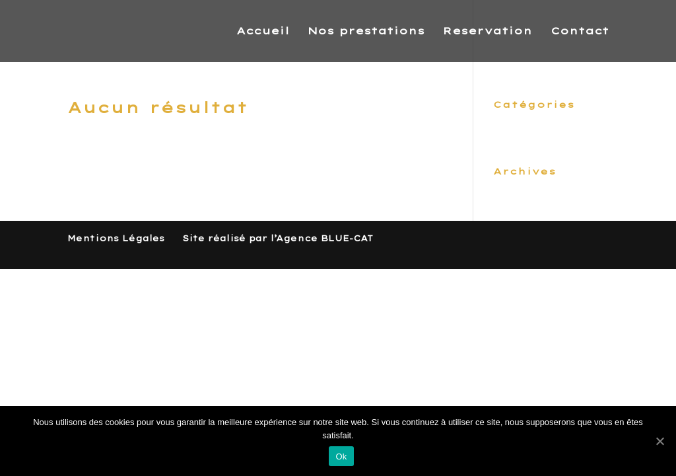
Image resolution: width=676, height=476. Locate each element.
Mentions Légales (115, 238)
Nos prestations (366, 31)
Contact (580, 31)
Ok (341, 456)
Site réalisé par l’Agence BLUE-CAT (277, 238)
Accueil (262, 31)
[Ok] (659, 441)
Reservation (487, 31)
